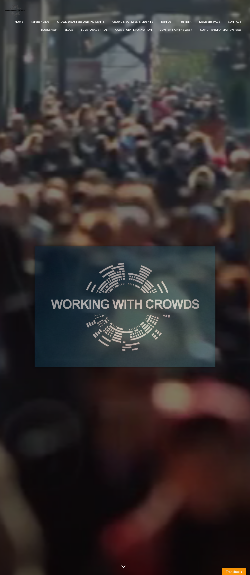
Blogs (68, 29)
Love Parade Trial (94, 29)
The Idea (185, 21)
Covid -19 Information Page (220, 29)
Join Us (166, 21)
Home (19, 21)
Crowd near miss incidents (132, 21)
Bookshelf (49, 29)
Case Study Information (133, 29)
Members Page (209, 21)
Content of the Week (176, 29)
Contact (234, 21)
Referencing (40, 21)
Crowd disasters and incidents (80, 21)
